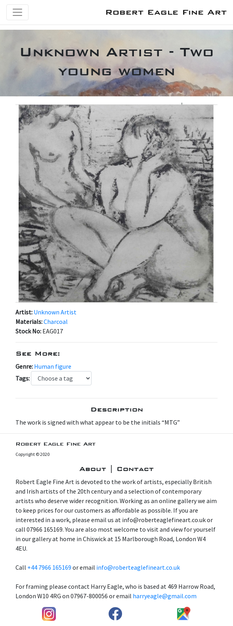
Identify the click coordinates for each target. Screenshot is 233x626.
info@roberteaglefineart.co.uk (138, 567)
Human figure (52, 366)
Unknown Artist (55, 312)
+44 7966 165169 (49, 567)
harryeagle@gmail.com (165, 596)
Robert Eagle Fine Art (166, 12)
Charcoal (56, 321)
